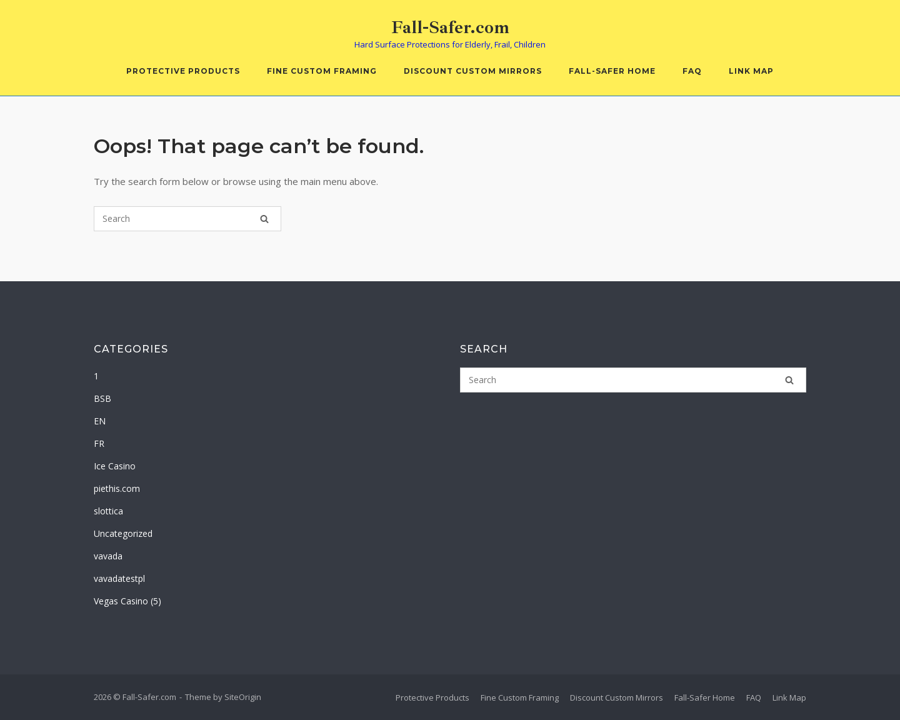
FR (99, 443)
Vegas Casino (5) (127, 601)
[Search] (264, 218)
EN (100, 421)
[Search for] (187, 218)
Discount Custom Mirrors (473, 71)
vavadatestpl (119, 578)
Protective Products (183, 71)
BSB (102, 398)
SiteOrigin (242, 696)
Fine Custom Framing (322, 71)
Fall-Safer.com (450, 27)
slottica (108, 511)
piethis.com (117, 488)
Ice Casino (115, 466)
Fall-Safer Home (612, 71)
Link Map (751, 71)
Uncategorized (123, 533)
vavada (108, 556)
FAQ (692, 71)
